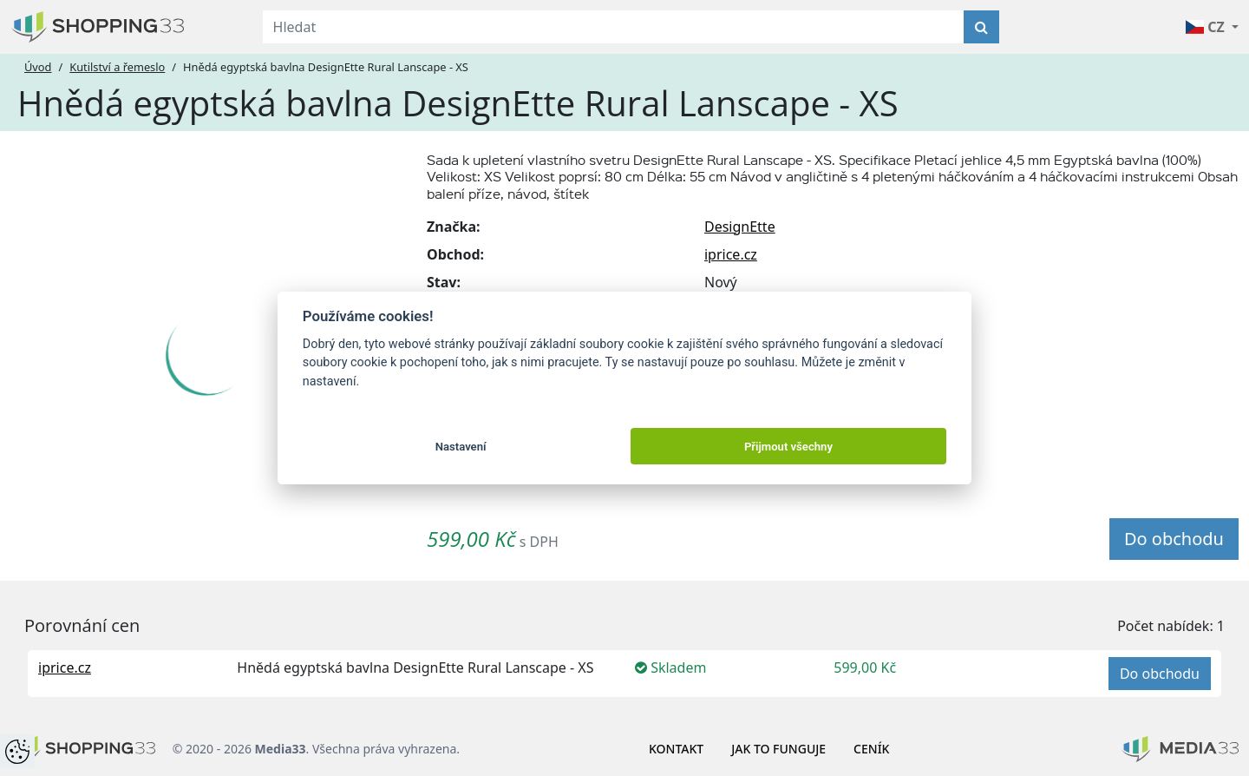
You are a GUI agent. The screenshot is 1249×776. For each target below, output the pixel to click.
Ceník (871, 748)
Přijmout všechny (788, 446)
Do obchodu (1174, 538)
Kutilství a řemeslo (117, 67)
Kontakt (676, 748)
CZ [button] (1207, 26)
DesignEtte (739, 226)
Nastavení (461, 446)
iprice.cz (730, 254)
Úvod (37, 67)
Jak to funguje (778, 748)
